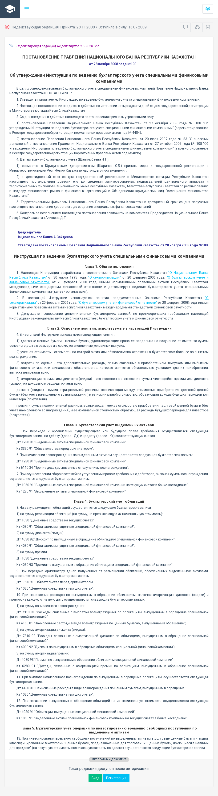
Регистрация (116, 778)
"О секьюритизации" (104, 277)
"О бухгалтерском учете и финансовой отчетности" (117, 302)
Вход (95, 778)
